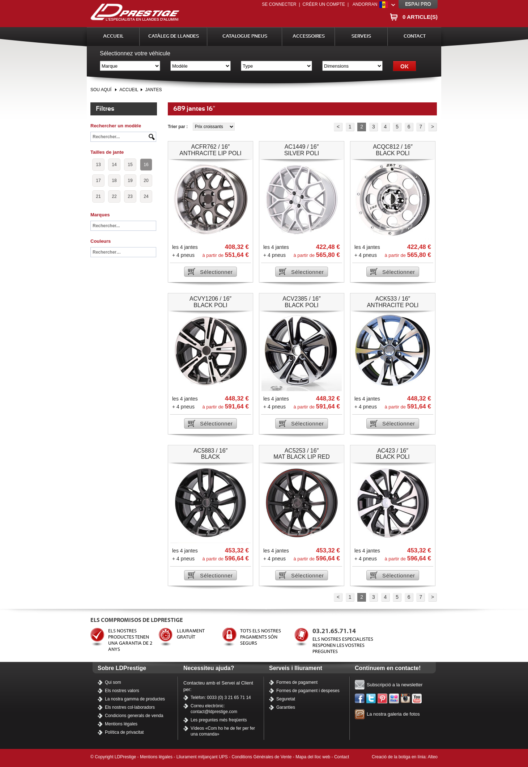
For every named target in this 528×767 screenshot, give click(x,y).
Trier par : (178, 126)
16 (146, 164)
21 (98, 196)
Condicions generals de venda (134, 715)
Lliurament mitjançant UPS (202, 756)
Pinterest (383, 699)
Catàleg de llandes (173, 36)
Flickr (394, 699)
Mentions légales (121, 723)
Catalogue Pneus (244, 36)
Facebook (360, 699)
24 (146, 196)
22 (114, 196)
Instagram (406, 699)
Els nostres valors (122, 690)
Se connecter (279, 4)
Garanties (285, 707)
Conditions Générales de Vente (261, 756)
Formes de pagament (297, 682)
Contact (415, 36)
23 (130, 196)
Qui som (113, 682)
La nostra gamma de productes (135, 699)
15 (130, 164)
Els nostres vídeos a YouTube (417, 699)
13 (98, 164)
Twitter (371, 699)
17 (98, 180)
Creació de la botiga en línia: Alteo (405, 756)
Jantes (153, 89)
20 (146, 180)
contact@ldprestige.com (214, 711)
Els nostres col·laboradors (130, 707)
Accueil (113, 36)
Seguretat (285, 699)
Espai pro (418, 4)
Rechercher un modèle (115, 125)
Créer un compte (324, 4)
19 (130, 180)
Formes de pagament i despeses (308, 690)
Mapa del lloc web (312, 756)
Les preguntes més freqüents (219, 719)
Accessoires (309, 36)
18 (114, 180)
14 (114, 164)
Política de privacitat (124, 732)
